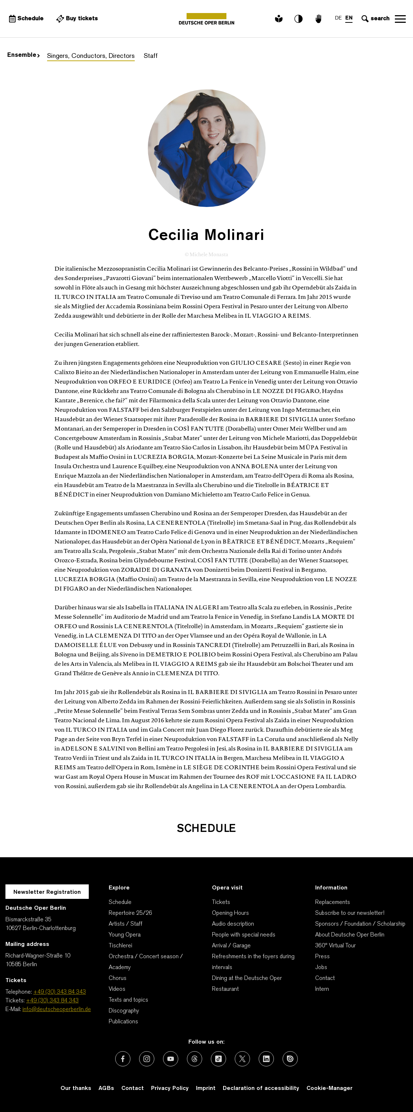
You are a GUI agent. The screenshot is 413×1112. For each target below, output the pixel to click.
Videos (117, 989)
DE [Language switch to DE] (338, 18)
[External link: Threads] (194, 1059)
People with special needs (243, 935)
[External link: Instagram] (146, 1059)
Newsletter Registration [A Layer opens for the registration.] (47, 892)
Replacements (332, 902)
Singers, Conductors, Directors (91, 56)
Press (322, 957)
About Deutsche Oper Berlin (349, 935)
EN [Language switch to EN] (348, 18)
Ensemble (23, 55)
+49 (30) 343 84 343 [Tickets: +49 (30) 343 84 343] (52, 1001)
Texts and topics (128, 1000)
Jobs (321, 968)
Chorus (117, 978)
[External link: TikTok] (218, 1059)
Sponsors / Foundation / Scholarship (360, 924)
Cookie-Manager (329, 1088)
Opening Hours (230, 913)
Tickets (221, 902)
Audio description (233, 924)
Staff (151, 56)
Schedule (120, 902)
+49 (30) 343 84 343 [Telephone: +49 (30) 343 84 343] (59, 992)
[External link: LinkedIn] (266, 1059)
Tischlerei (120, 946)
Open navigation (400, 18)
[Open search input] (374, 18)
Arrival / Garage (231, 946)
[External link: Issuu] (290, 1059)
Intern (322, 989)
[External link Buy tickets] (76, 19)
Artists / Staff (125, 924)
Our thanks (76, 1088)
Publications (123, 1022)
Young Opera (125, 935)
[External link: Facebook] (123, 1059)
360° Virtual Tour (335, 946)
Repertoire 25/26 (130, 913)
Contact (325, 978)
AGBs (106, 1088)
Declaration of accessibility (261, 1088)
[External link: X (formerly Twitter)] (242, 1059)
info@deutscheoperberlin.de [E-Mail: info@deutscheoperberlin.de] (56, 1009)
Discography (124, 1011)
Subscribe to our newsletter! (349, 913)
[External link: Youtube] (170, 1059)
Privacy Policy (170, 1088)
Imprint (206, 1088)
